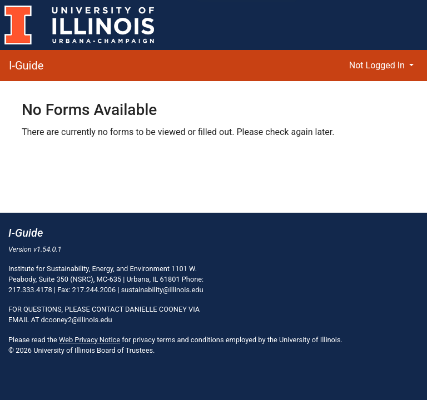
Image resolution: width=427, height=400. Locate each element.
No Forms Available (89, 110)
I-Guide (26, 65)
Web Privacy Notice (89, 340)
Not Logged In (378, 65)
